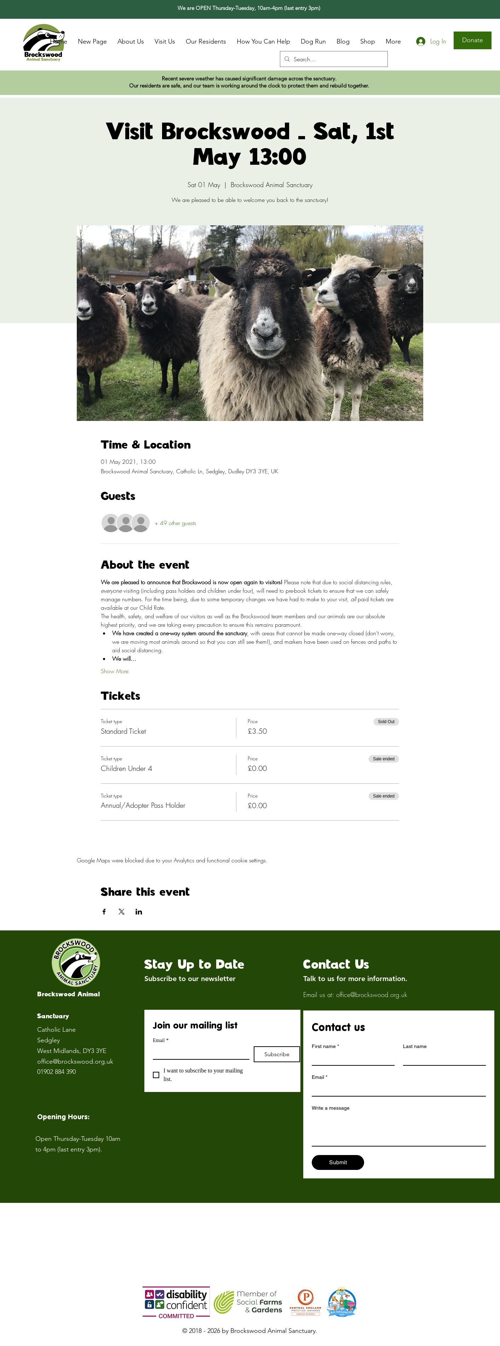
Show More (114, 671)
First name (325, 1046)
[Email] (199, 1052)
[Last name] (442, 1058)
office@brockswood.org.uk (75, 1061)
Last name (415, 1046)
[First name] (351, 1058)
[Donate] (473, 40)
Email (160, 1040)
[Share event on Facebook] (104, 911)
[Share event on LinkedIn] (139, 911)
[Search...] (333, 59)
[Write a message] (399, 1130)
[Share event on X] (121, 911)
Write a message (331, 1108)
